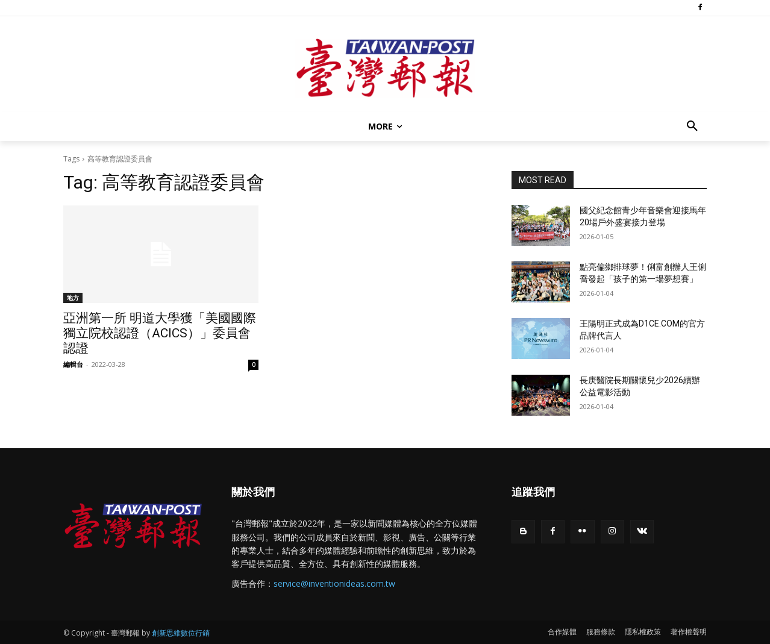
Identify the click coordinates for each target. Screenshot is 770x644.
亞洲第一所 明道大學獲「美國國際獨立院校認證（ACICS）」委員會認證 (159, 333)
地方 (73, 297)
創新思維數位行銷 (181, 633)
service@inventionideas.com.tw (334, 583)
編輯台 (73, 364)
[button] (692, 126)
